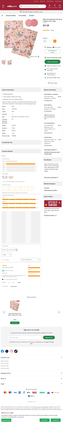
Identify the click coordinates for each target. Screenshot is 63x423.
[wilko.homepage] (2, 15)
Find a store (58, 57)
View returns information (50, 177)
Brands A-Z (42, 1)
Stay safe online (5, 368)
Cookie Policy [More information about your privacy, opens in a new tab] (21, 417)
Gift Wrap (46, 188)
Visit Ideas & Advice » (49, 215)
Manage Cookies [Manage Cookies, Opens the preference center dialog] (6, 420)
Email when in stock (52, 51)
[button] (54, 41)
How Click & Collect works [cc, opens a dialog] (52, 77)
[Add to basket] (15, 323)
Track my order (5, 363)
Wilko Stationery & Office (50, 190)
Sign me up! (48, 337)
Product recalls (4, 366)
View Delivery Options (49, 149)
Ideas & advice (50, 1)
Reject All (55, 420)
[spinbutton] (50, 41)
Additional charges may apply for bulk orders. (52, 153)
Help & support (58, 1)
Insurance (36, 1)
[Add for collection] (53, 62)
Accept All (44, 420)
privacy (47, 342)
